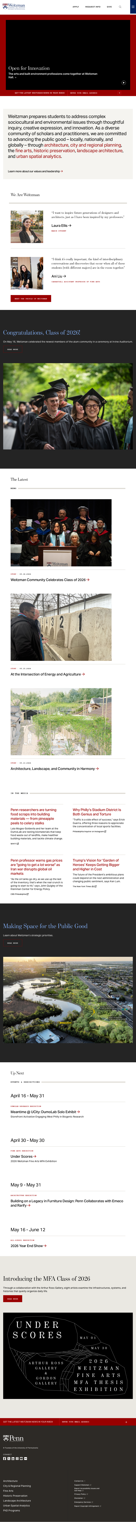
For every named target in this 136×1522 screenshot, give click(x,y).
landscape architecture (99, 151)
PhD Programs (11, 1510)
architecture (56, 145)
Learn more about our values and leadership (34, 171)
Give (109, 7)
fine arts (23, 151)
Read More (12, 349)
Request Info (93, 7)
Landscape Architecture (17, 1500)
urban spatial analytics (38, 156)
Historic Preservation (15, 1495)
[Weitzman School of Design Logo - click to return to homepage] (14, 7)
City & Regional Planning (17, 1485)
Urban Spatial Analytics (16, 1505)
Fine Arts (8, 1490)
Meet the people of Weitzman (31, 299)
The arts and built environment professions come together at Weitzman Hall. (52, 75)
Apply (76, 7)
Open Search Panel (120, 7)
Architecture (10, 1480)
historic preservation (54, 151)
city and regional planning (95, 145)
